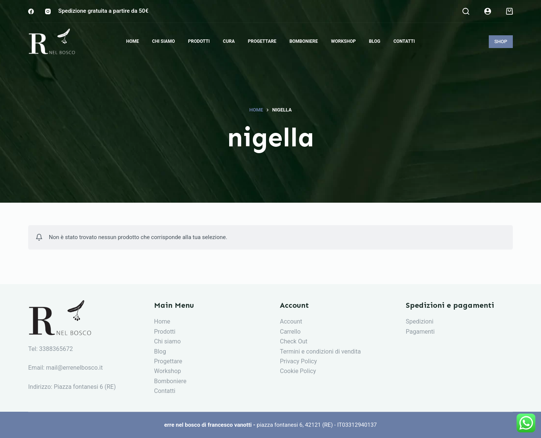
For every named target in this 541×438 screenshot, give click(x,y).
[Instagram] (48, 11)
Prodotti (164, 331)
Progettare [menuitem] (262, 41)
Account (291, 321)
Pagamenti (420, 331)
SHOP (500, 41)
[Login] (487, 11)
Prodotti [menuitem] (199, 41)
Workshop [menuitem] (343, 41)
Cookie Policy (298, 371)
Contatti (164, 390)
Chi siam (165, 341)
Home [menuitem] (132, 41)
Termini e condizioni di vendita (320, 351)
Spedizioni (420, 321)
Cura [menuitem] (229, 41)
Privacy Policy (298, 361)
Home (162, 321)
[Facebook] (31, 11)
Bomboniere (170, 381)
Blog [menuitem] (374, 41)
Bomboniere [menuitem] (303, 41)
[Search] (465, 11)
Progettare (168, 361)
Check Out (293, 341)
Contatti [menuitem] (404, 41)
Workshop (167, 371)
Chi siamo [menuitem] (163, 41)
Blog (160, 351)
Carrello (290, 331)
